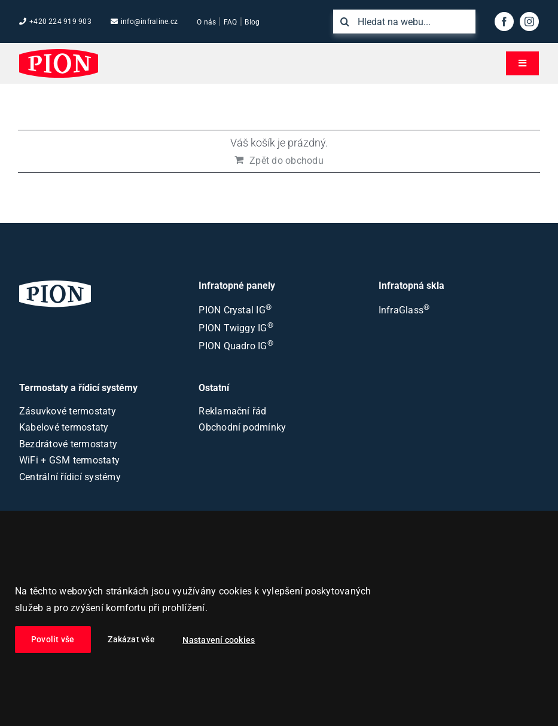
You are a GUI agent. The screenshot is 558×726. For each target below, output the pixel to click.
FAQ (230, 22)
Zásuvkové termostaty (67, 411)
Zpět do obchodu (286, 160)
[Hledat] (345, 21)
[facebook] (504, 21)
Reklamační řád (232, 411)
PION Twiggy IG (236, 328)
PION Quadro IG (236, 346)
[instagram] (529, 21)
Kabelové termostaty (64, 427)
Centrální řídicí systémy (70, 477)
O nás (206, 22)
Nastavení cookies (235, 640)
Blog (252, 22)
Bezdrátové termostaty (68, 444)
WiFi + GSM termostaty (69, 460)
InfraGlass (404, 310)
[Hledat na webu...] (404, 21)
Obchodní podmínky (242, 427)
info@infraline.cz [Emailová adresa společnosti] (144, 21)
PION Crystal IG (235, 310)
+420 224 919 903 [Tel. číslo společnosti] (55, 21)
